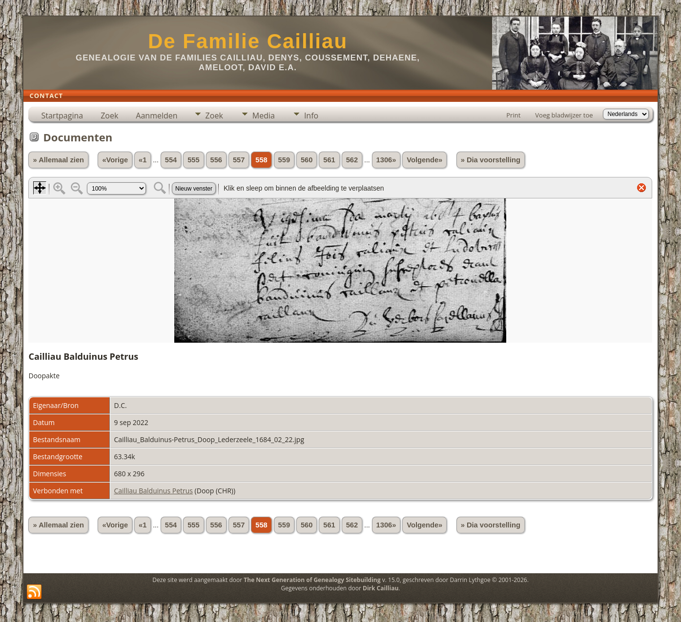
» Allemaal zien (58, 160)
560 (306, 160)
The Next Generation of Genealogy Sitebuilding (312, 580)
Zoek (109, 115)
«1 (142, 160)
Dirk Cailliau (380, 588)
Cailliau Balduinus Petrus (153, 490)
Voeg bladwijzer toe (564, 115)
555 (193, 160)
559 (284, 160)
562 (352, 160)
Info (311, 115)
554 (171, 160)
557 (239, 160)
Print (513, 115)
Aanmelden (156, 115)
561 (329, 160)
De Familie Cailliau (248, 41)
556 (216, 160)
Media (263, 115)
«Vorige (115, 160)
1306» (386, 160)
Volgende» (424, 160)
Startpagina (62, 115)
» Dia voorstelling (490, 160)
